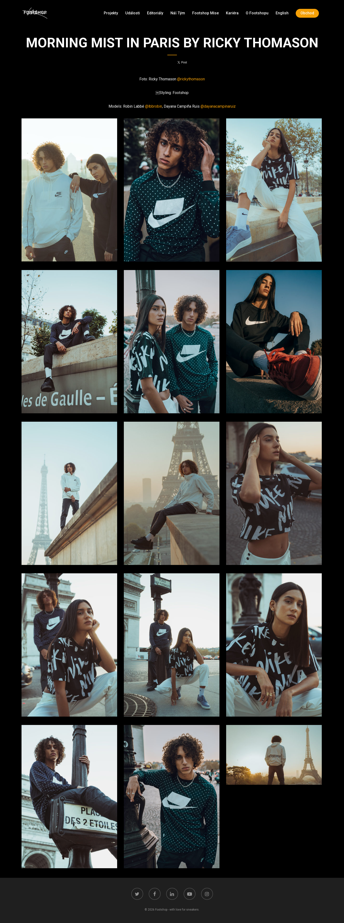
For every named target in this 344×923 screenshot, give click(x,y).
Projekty (111, 13)
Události (132, 13)
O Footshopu (257, 13)
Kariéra (232, 13)
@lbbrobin (153, 106)
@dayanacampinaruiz (218, 106)
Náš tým (177, 13)
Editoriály (155, 13)
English (282, 13)
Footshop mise (205, 13)
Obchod (307, 13)
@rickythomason (191, 79)
